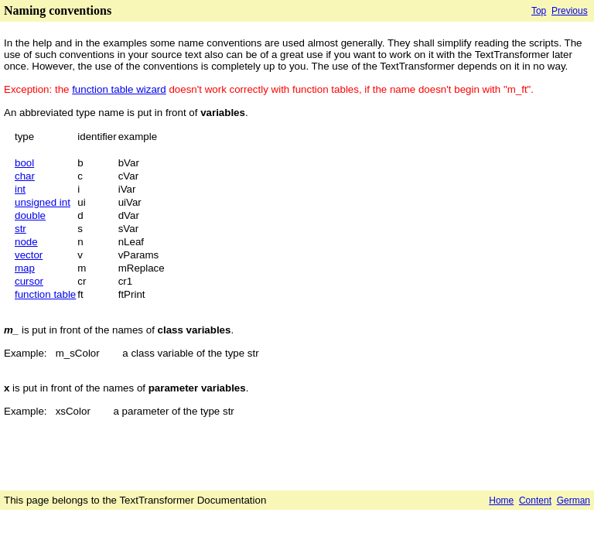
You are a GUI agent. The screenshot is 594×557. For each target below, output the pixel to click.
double (30, 215)
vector (29, 255)
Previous (569, 10)
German (573, 500)
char (25, 176)
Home (501, 500)
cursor (29, 281)
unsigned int (42, 202)
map (25, 268)
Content (535, 500)
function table (45, 294)
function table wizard (119, 89)
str (20, 228)
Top (538, 10)
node (26, 242)
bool (24, 163)
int (20, 189)
